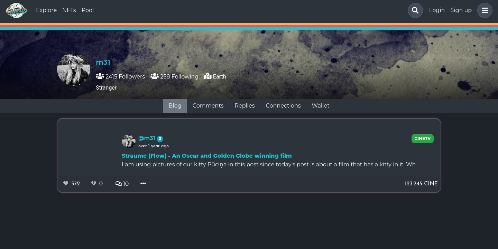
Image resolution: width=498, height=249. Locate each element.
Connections (283, 105)
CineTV (423, 138)
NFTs (69, 10)
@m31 (147, 138)
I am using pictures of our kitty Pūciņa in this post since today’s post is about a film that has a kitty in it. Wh (269, 164)
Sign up (461, 10)
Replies (244, 105)
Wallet (321, 105)
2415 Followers (120, 76)
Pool (88, 10)
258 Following (174, 76)
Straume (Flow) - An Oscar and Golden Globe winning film (207, 156)
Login (437, 10)
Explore (46, 10)
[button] (483, 10)
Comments (208, 105)
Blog (174, 105)
